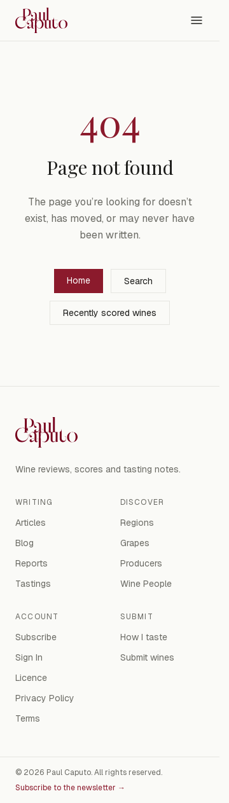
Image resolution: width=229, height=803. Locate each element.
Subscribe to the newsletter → (70, 788)
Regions (137, 522)
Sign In (29, 657)
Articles (30, 522)
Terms (27, 718)
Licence (31, 677)
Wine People (146, 583)
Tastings (33, 583)
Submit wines (147, 657)
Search (138, 281)
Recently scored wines (109, 313)
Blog (24, 543)
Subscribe (36, 637)
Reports (31, 563)
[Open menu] (196, 20)
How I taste (143, 637)
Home (78, 280)
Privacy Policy (44, 698)
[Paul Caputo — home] (41, 20)
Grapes (134, 543)
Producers (141, 563)
